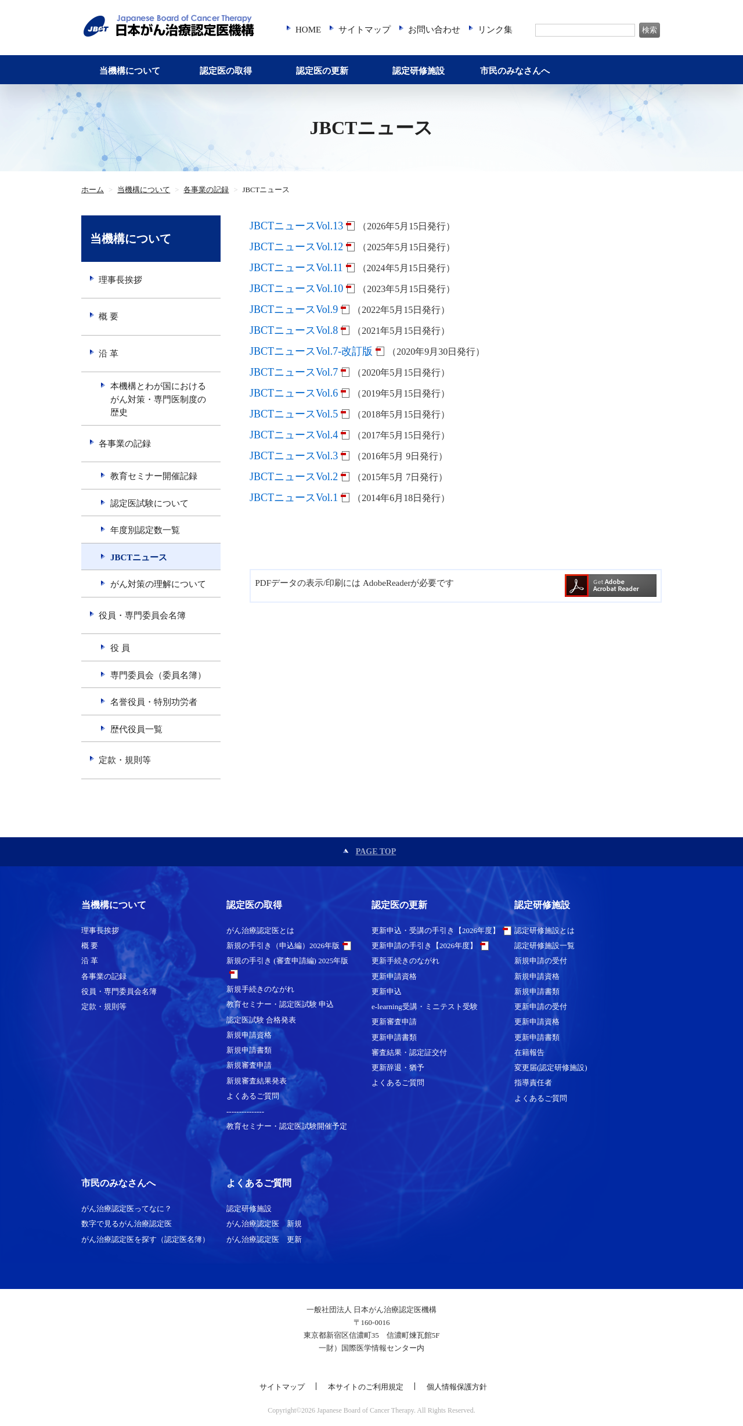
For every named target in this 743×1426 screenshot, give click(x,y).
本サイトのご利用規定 (365, 1386)
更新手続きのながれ (405, 960)
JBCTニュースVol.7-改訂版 (311, 351)
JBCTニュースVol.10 (296, 288)
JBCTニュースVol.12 (296, 247)
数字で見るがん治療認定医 (126, 1223)
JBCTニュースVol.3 (294, 456)
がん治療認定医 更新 (264, 1239)
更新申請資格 (394, 976)
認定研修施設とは (544, 930)
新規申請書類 (249, 1050)
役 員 (120, 648)
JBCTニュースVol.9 (294, 309)
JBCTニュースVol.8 (294, 330)
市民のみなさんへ (515, 70)
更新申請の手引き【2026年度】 (424, 945)
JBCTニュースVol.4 (294, 435)
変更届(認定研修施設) (550, 1067)
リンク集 (495, 29)
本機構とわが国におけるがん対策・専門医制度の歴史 (158, 399)
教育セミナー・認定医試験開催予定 (286, 1126)
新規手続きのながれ (260, 989)
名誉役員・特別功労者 (153, 702)
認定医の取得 (226, 70)
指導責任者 (533, 1082)
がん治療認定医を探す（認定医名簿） (145, 1239)
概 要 (108, 316)
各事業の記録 (206, 190)
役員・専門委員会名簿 (142, 615)
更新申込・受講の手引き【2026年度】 (436, 930)
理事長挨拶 (120, 280)
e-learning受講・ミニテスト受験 (425, 1006)
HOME (308, 29)
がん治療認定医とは (260, 930)
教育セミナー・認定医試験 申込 (280, 1004)
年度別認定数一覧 (145, 530)
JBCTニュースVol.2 (294, 476)
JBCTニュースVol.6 (294, 393)
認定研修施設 (418, 70)
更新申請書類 (394, 1037)
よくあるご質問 (252, 1096)
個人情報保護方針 (457, 1386)
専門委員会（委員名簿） (158, 675)
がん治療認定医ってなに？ (126, 1208)
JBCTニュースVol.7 (294, 372)
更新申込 (387, 991)
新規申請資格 (249, 1035)
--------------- (245, 1111)
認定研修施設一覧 (544, 945)
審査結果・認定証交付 (409, 1052)
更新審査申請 (394, 1021)
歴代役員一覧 (136, 729)
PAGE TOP (376, 851)
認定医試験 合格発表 (261, 1020)
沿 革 (108, 353)
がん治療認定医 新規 (264, 1223)
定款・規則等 (125, 760)
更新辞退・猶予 (398, 1067)
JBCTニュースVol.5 (294, 414)
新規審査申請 (249, 1065)
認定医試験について (149, 503)
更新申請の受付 (540, 1006)
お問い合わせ (434, 29)
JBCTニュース (138, 557)
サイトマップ (364, 29)
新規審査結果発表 (256, 1080)
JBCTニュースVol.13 (296, 226)
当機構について (129, 70)
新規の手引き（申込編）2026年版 (283, 945)
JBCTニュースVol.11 (296, 267)
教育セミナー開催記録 (153, 476)
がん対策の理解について (158, 584)
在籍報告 (529, 1052)
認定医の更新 (322, 70)
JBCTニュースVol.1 (294, 497)
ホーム (92, 190)
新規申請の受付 (540, 960)
